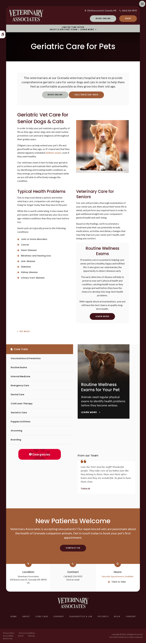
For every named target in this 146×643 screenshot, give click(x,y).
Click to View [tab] (119, 582)
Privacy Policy (8, 633)
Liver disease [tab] (28, 261)
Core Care (41, 616)
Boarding (16, 439)
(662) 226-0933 (129, 10)
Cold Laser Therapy (21, 403)
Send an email (72, 580)
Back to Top (7, 638)
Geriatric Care (19, 412)
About (26, 616)
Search (21, 636)
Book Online (103, 18)
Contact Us (73, 548)
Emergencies (39, 454)
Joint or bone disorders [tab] (34, 239)
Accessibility (8, 636)
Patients (103, 616)
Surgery (59, 616)
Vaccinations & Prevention (26, 358)
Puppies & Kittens (20, 421)
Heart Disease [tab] (29, 250)
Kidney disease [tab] (29, 272)
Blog (117, 616)
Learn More (102, 316)
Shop (128, 18)
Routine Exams (19, 367)
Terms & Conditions (27, 633)
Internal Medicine (20, 376)
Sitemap (31, 636)
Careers (131, 616)
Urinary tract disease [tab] (32, 277)
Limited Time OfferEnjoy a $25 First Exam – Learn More (72, 28)
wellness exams (53, 152)
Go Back (25, 332)
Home (13, 616)
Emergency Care (20, 385)
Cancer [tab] (25, 244)
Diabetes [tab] (26, 266)
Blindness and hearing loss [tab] (36, 255)
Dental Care (17, 394)
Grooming (16, 430)
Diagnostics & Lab (80, 616)
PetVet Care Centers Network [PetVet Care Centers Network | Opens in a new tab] (130, 637)
